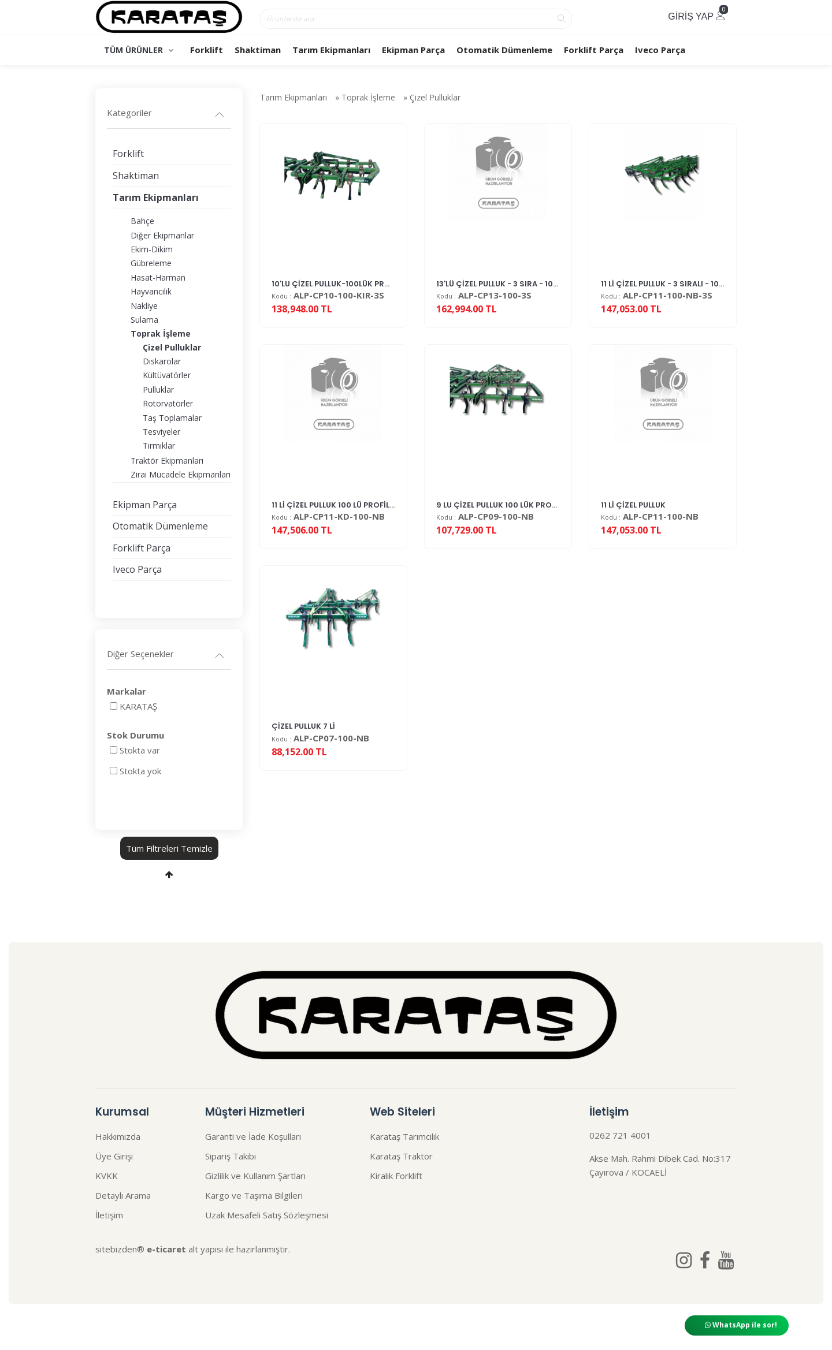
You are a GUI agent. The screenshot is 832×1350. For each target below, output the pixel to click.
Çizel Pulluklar (435, 99)
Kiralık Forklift (396, 1175)
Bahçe (142, 220)
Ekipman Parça (413, 49)
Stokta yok (140, 771)
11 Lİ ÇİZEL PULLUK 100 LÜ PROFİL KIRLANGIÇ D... (358, 515)
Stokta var (140, 750)
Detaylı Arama (123, 1195)
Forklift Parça (593, 49)
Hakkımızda (117, 1136)
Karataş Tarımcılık (404, 1136)
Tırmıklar (159, 445)
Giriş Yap (696, 16)
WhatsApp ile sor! (741, 1325)
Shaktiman (258, 49)
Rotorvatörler (168, 403)
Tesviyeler (161, 431)
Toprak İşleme (368, 99)
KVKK (106, 1175)
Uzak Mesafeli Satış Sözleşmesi (266, 1215)
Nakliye (144, 305)
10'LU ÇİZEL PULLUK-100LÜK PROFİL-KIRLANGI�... (362, 294)
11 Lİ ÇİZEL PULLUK (633, 515)
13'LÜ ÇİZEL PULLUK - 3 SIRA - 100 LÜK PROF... (518, 294)
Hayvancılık (151, 291)
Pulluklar (158, 389)
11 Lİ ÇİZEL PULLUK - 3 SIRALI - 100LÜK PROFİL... (686, 294)
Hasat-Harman (158, 277)
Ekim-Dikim (152, 249)
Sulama (144, 319)
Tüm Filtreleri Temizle (169, 848)
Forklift (206, 49)
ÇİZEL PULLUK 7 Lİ (303, 736)
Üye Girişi (114, 1156)
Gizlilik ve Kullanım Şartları (255, 1175)
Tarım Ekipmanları (331, 49)
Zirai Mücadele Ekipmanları (181, 474)
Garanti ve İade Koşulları (253, 1136)
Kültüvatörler (167, 375)
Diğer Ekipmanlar (162, 235)
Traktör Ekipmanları (167, 460)
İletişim (109, 1215)
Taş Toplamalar (172, 417)
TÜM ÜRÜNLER (138, 49)
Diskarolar (162, 361)
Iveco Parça (660, 49)
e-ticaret (166, 1249)
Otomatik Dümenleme (504, 49)
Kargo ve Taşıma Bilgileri (254, 1195)
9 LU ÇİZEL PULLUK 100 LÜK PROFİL (499, 515)
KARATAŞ (138, 706)
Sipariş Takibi (230, 1156)
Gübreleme (151, 263)
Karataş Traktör (401, 1156)
